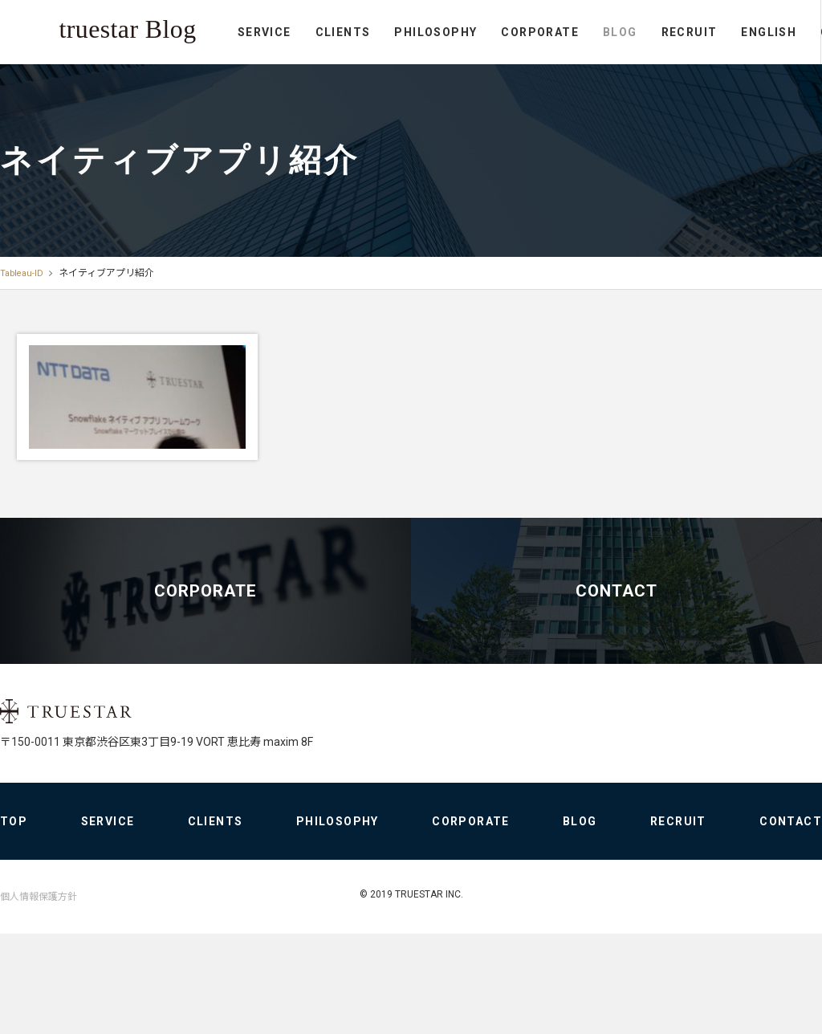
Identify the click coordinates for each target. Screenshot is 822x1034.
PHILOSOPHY (234, 74)
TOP (13, 934)
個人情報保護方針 (38, 1010)
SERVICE (62, 74)
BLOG (418, 74)
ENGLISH (567, 74)
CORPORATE (338, 74)
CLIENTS (141, 74)
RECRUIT (487, 74)
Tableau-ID (23, 273)
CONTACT (683, 74)
